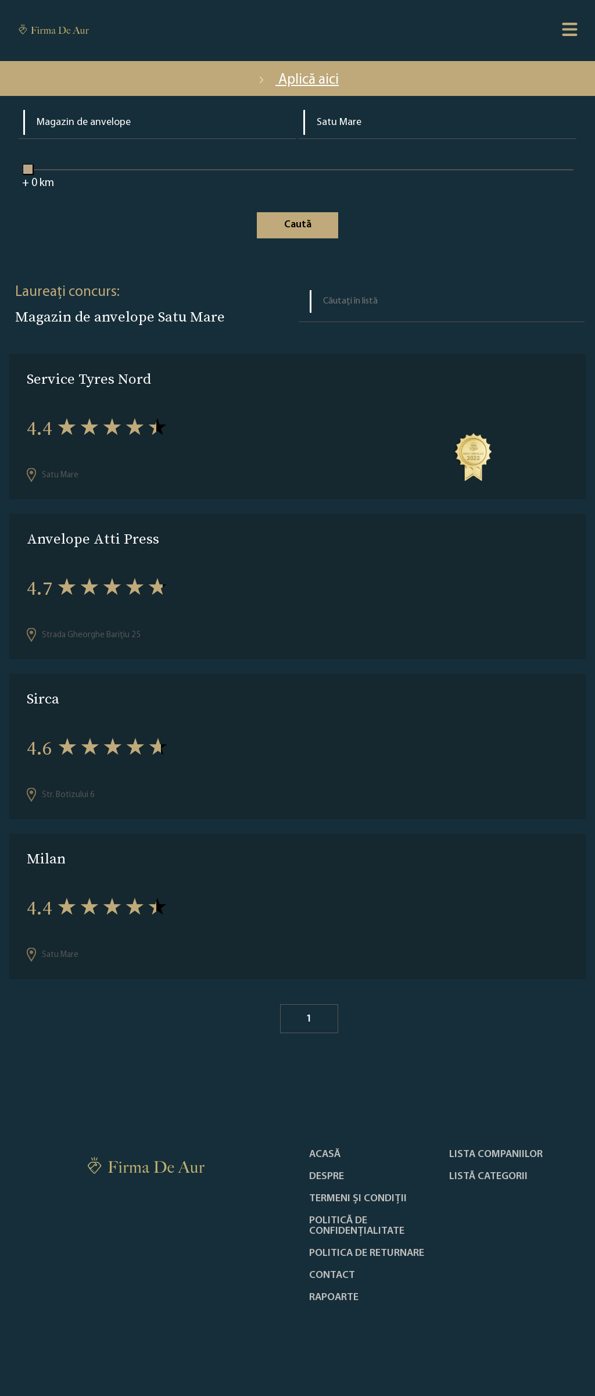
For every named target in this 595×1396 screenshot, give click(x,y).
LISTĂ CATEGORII (488, 1177)
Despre (326, 1177)
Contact (332, 1275)
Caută (297, 224)
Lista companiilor (496, 1154)
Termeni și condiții (358, 1199)
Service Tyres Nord (89, 379)
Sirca (43, 698)
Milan (46, 858)
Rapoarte (334, 1298)
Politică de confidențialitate (356, 1226)
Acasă (324, 1154)
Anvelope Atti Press (93, 538)
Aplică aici (297, 80)
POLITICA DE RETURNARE (366, 1253)
